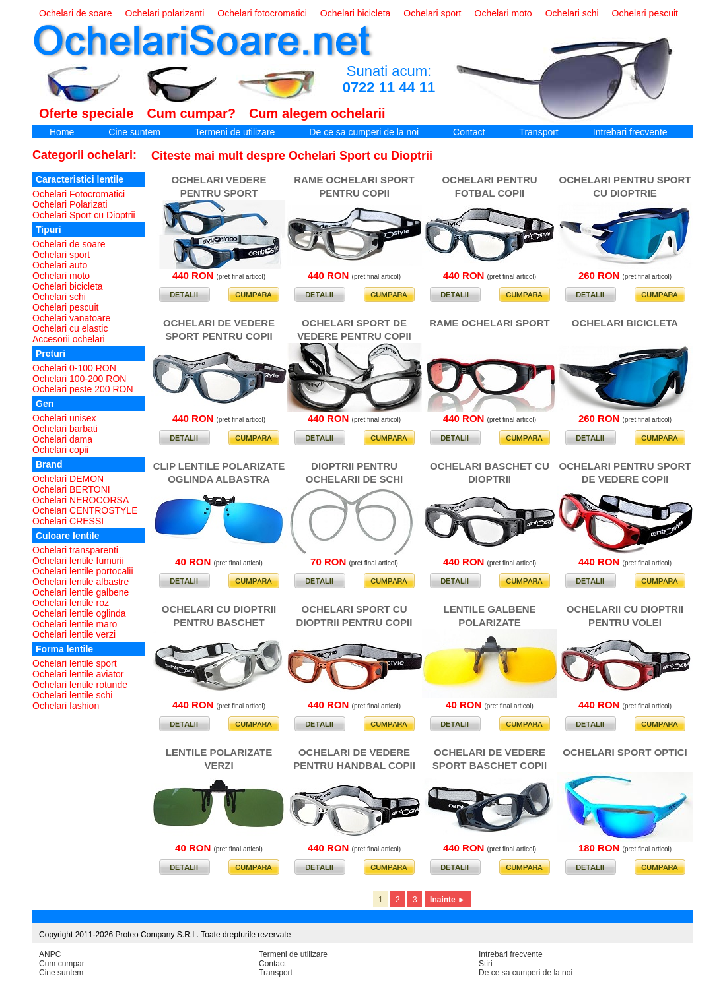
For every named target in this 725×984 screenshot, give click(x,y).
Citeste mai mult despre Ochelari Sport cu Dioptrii (291, 155)
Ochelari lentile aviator (78, 674)
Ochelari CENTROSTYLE (84, 510)
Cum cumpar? (191, 113)
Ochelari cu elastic (70, 328)
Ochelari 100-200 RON (79, 378)
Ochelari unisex (64, 418)
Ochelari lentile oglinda (79, 613)
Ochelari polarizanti (165, 13)
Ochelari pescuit (645, 13)
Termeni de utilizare (235, 132)
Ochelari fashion (65, 705)
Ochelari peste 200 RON (82, 389)
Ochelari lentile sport (74, 663)
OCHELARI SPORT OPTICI (625, 752)
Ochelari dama (62, 439)
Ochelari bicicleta (355, 13)
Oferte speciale (86, 113)
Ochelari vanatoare (71, 318)
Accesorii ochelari (68, 339)
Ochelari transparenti (75, 550)
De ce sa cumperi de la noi (364, 132)
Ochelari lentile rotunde (79, 684)
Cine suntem (134, 132)
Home (62, 132)
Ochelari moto (503, 13)
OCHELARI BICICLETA (625, 322)
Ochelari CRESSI (68, 521)
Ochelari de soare (75, 13)
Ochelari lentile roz (70, 603)
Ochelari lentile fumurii (78, 560)
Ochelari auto (59, 265)
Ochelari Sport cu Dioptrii (83, 215)
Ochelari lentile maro (74, 624)
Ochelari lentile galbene (80, 592)
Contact (469, 132)
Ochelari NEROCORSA (80, 500)
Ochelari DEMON (68, 479)
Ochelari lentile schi (72, 695)
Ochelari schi (572, 13)
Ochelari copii (60, 450)
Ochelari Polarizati (70, 204)
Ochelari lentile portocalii (82, 571)
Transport (538, 132)
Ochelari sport (432, 13)
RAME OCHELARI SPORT (489, 322)
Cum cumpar (62, 963)
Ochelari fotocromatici (261, 13)
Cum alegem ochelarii (317, 113)
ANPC (50, 954)
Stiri (486, 963)
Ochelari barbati (65, 428)
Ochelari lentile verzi (74, 634)
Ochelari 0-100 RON (74, 368)
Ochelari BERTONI (71, 489)
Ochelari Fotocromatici (78, 194)
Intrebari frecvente (630, 132)
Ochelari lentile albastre (80, 581)
